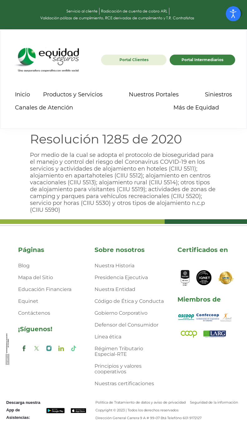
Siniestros (218, 94)
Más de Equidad (201, 107)
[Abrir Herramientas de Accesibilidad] (233, 13)
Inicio (22, 94)
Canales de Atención (49, 107)
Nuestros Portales (159, 94)
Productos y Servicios (78, 94)
